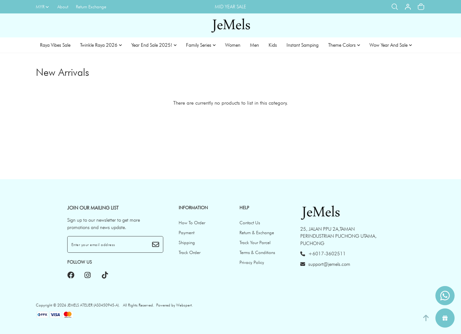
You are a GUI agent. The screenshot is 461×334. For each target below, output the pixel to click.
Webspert (184, 305)
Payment (186, 232)
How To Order (192, 222)
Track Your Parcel (255, 242)
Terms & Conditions (257, 252)
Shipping (187, 242)
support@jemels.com (325, 264)
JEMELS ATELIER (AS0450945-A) (93, 305)
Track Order (189, 252)
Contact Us (249, 222)
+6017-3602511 (323, 254)
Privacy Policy (251, 262)
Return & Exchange (256, 232)
